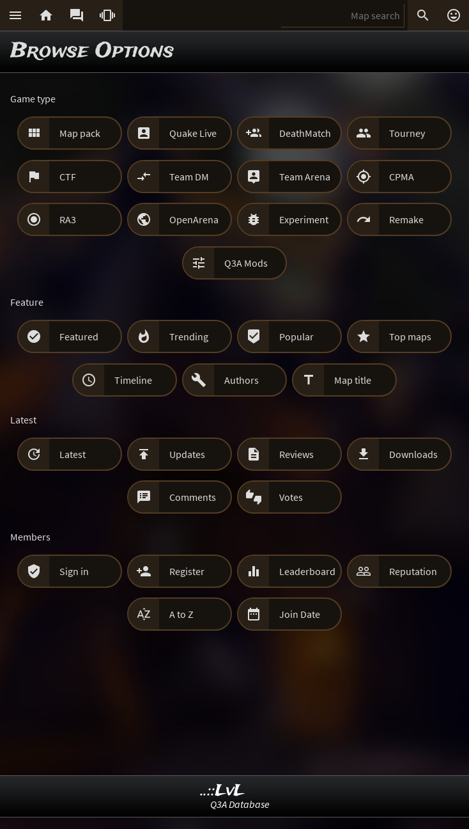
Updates (187, 454)
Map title (352, 380)
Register (186, 571)
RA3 (67, 219)
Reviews (296, 454)
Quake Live (193, 133)
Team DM (189, 176)
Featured (78, 336)
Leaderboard (307, 571)
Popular (296, 336)
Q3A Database (240, 804)
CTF (67, 176)
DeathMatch (305, 133)
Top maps (410, 336)
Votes (291, 497)
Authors (241, 380)
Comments (192, 497)
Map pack (79, 133)
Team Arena (304, 176)
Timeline (133, 380)
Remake (406, 219)
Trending (188, 336)
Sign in (74, 571)
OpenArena (194, 219)
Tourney (407, 133)
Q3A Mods (246, 263)
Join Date (299, 614)
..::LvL (222, 791)
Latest (72, 454)
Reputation (413, 571)
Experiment (303, 219)
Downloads (413, 454)
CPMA (401, 176)
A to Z (181, 614)
